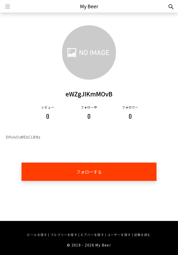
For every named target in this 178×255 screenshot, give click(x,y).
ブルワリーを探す (63, 234)
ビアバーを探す (92, 234)
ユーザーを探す (119, 234)
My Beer (89, 6)
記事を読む (142, 234)
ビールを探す (37, 234)
